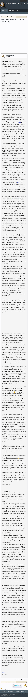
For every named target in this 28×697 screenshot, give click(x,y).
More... (3, 672)
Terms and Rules (19, 693)
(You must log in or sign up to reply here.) (19, 679)
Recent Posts (10, 13)
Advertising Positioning (7, 694)
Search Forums (4, 13)
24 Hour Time (11, 691)
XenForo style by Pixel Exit (14, 695)
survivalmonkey (10, 55)
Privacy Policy (25, 693)
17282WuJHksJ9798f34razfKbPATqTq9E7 (9, 689)
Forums (5, 10)
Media (12, 10)
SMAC (19, 122)
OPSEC (11, 198)
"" (4, 294)
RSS (26, 691)
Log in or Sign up (23, 0)
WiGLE (18, 182)
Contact (18, 691)
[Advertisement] (14, 37)
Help (22, 691)
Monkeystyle (4, 691)
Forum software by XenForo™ (5, 695)
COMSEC (18, 198)
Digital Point (14, 694)
